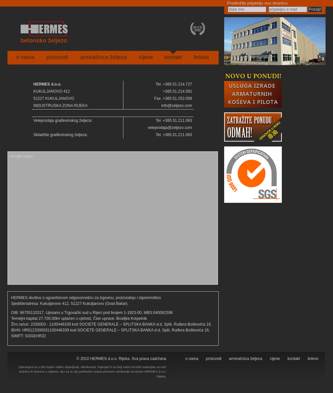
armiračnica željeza (103, 57)
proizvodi (57, 57)
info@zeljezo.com (176, 105)
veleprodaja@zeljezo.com (169, 127)
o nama (25, 57)
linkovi (201, 57)
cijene (146, 57)
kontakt (173, 57)
